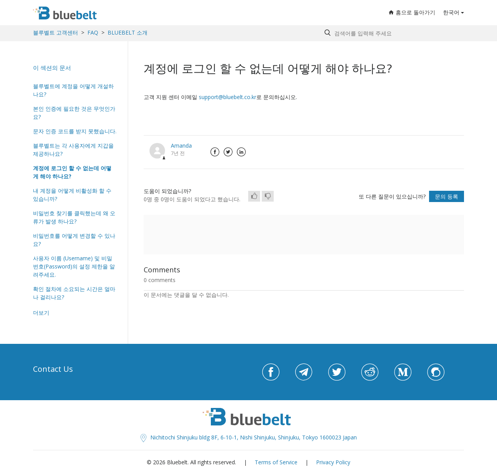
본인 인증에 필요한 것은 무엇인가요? (74, 112)
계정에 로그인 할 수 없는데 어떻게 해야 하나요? (72, 172)
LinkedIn (241, 152)
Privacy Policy (333, 462)
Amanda (181, 145)
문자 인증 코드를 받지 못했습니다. (74, 131)
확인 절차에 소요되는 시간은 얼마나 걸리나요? (74, 293)
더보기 (41, 312)
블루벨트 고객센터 (55, 32)
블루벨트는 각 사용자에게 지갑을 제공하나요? (73, 149)
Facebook (214, 152)
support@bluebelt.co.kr (227, 97)
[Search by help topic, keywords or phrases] (392, 33)
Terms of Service (276, 462)
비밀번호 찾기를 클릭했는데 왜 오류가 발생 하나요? (74, 217)
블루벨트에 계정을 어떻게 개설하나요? (73, 90)
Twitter (228, 152)
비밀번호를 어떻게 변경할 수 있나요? (74, 239)
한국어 (451, 12)
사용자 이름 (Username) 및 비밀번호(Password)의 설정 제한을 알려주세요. (74, 266)
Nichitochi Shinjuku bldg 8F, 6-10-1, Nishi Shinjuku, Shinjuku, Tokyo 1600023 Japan (249, 437)
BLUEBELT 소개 (128, 32)
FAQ (92, 32)
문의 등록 (446, 196)
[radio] (254, 196)
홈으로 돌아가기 (412, 12)
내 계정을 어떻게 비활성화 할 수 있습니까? (72, 194)
